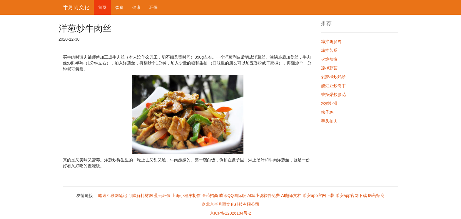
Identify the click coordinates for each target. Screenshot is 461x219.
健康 (136, 7)
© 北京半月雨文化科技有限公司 (230, 204)
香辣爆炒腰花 (333, 94)
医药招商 (210, 195)
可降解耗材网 (140, 195)
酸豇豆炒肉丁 (333, 85)
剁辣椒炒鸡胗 (333, 76)
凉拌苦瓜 (329, 50)
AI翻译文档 (291, 195)
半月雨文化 (76, 7)
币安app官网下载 (318, 195)
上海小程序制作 (186, 195)
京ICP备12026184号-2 (230, 213)
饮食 (119, 7)
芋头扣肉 (329, 121)
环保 (153, 7)
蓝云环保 (162, 195)
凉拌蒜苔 (329, 68)
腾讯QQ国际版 (232, 195)
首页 (102, 7)
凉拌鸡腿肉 (331, 41)
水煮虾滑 (329, 103)
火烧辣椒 (329, 59)
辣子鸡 (327, 112)
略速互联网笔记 (112, 195)
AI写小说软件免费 (263, 195)
